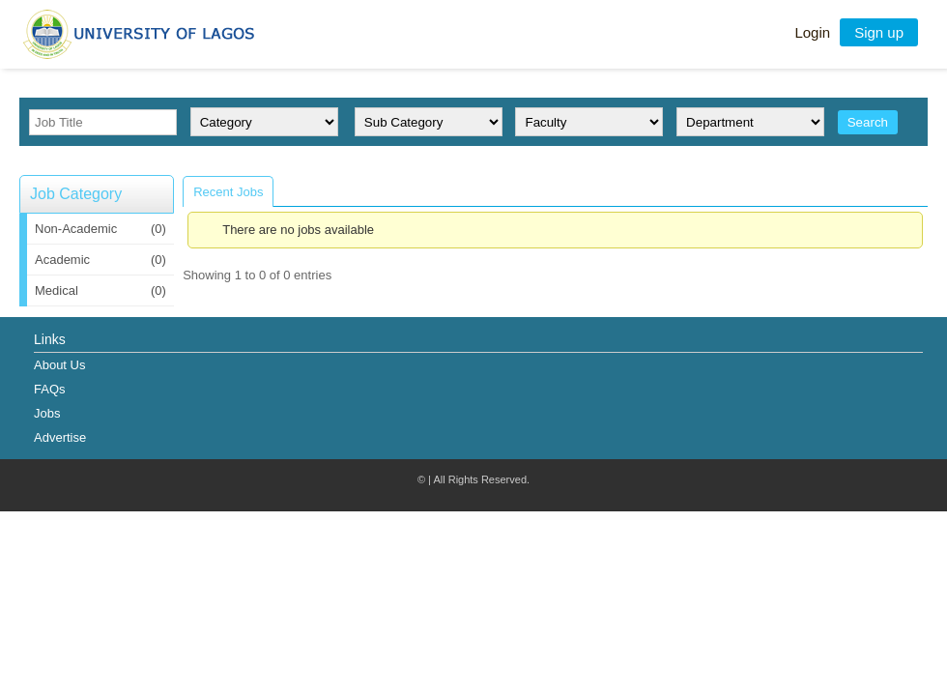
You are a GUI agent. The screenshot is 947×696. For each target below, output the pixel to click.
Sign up (879, 32)
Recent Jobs (228, 192)
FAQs (50, 389)
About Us (59, 365)
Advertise (60, 437)
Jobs (47, 413)
